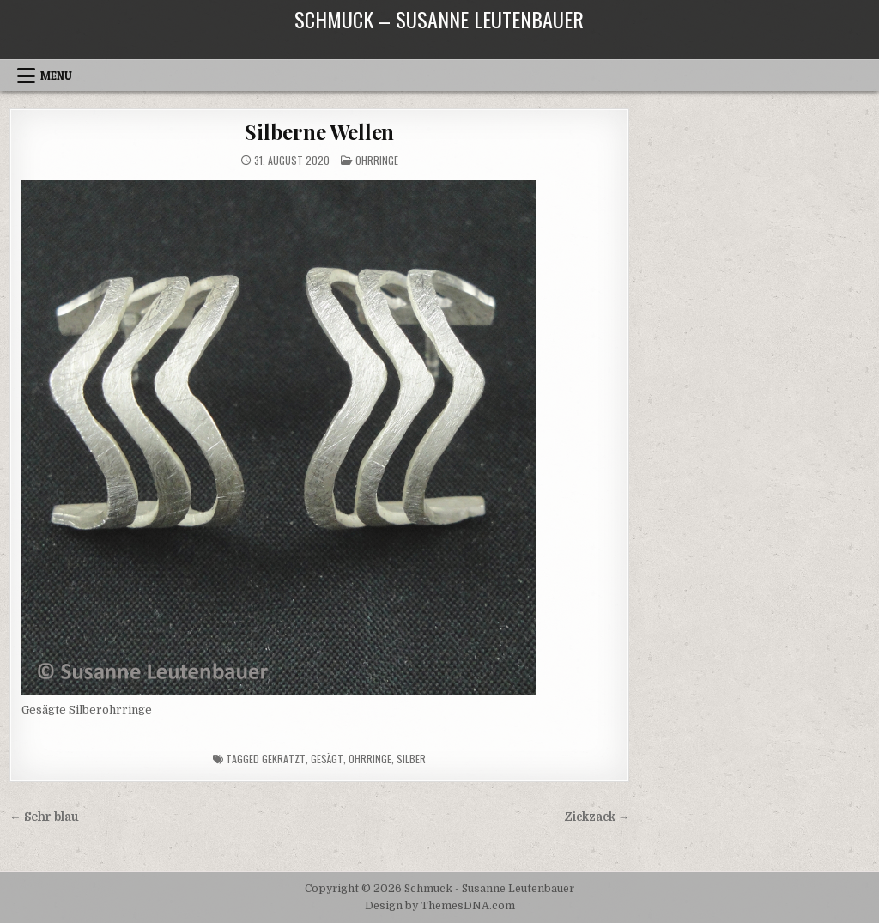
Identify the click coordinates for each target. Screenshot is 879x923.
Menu (56, 75)
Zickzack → (597, 817)
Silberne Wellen (319, 131)
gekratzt (284, 758)
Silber (411, 758)
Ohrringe (376, 160)
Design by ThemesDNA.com (440, 906)
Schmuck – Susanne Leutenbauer (439, 18)
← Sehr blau (44, 817)
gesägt (327, 758)
